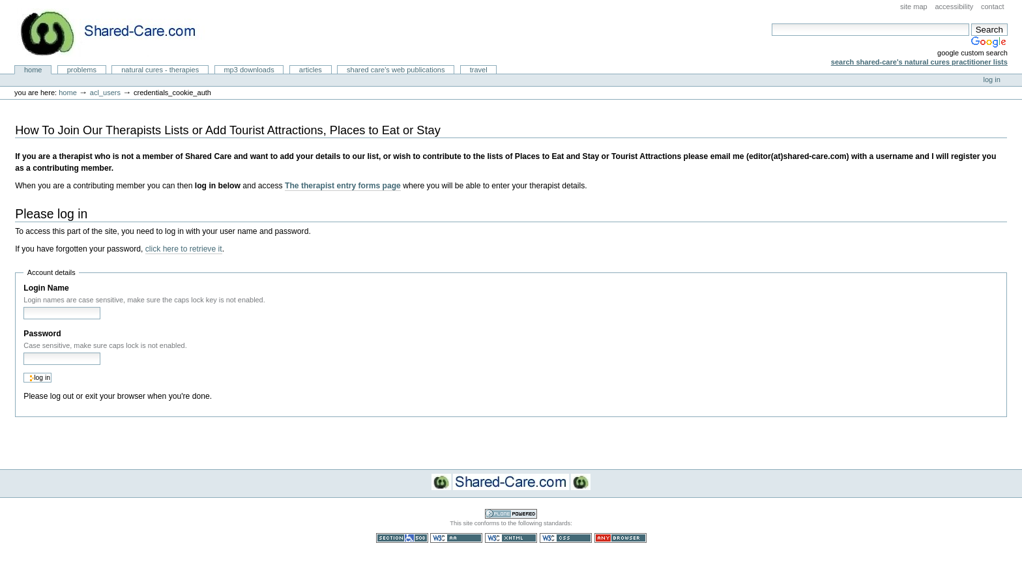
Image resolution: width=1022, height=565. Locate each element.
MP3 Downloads (249, 70)
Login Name (45, 288)
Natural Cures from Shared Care (118, 32)
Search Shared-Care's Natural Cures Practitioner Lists (919, 62)
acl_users (105, 92)
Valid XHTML (511, 538)
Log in (992, 79)
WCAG (456, 538)
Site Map (913, 6)
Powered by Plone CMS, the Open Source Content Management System (511, 514)
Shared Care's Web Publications (396, 70)
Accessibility (954, 6)
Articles (310, 70)
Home (33, 70)
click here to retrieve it (183, 249)
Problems (81, 70)
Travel (479, 70)
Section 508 (402, 538)
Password (42, 333)
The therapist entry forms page (343, 185)
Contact (992, 6)
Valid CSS (566, 538)
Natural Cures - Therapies (160, 70)
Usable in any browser (620, 538)
